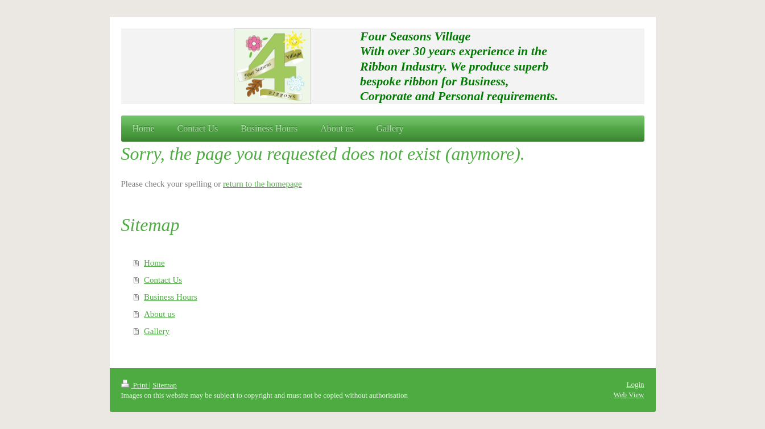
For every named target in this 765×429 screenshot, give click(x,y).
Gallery (156, 331)
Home (154, 262)
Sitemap (164, 385)
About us (159, 314)
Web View (629, 394)
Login (635, 384)
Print (135, 385)
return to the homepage (262, 183)
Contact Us (163, 279)
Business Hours (170, 297)
